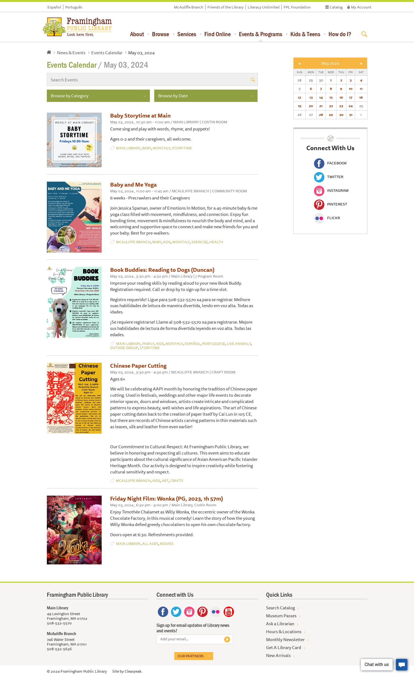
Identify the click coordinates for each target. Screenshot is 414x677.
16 (341, 97)
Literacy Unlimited (263, 7)
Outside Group (124, 348)
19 (299, 105)
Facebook (330, 163)
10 (350, 88)
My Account (361, 7)
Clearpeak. (133, 671)
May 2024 (330, 63)
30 (341, 114)
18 (361, 97)
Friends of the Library (225, 7)
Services (186, 34)
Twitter (328, 177)
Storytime (182, 148)
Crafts (176, 481)
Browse (160, 34)
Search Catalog (280, 607)
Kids (167, 242)
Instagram (331, 190)
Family (148, 344)
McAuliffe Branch (188, 7)
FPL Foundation (297, 7)
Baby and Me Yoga (133, 184)
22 (331, 105)
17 (350, 97)
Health (216, 242)
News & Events (71, 52)
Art (165, 481)
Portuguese (213, 344)
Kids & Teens (305, 34)
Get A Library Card (283, 647)
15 (331, 97)
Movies (166, 544)
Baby (146, 148)
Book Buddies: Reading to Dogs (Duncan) (162, 269)
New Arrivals (278, 655)
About (137, 34)
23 (341, 105)
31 (350, 114)
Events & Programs (260, 34)
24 (351, 105)
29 (331, 114)
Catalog (336, 7)
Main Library (128, 148)
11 (361, 88)
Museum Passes (281, 615)
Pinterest (330, 204)
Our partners (191, 656)
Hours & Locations (283, 631)
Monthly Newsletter (285, 639)
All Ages (150, 544)
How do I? (340, 34)
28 (321, 114)
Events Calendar (106, 52)
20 (311, 105)
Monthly (161, 148)
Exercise (200, 242)
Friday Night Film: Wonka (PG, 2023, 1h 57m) (166, 498)
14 (321, 97)
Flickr (327, 218)
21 (320, 105)
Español (54, 7)
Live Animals (239, 344)
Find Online (217, 34)
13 (311, 97)
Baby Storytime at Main (140, 115)
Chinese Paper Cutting (138, 365)
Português (73, 7)
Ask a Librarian (280, 623)
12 (299, 97)
